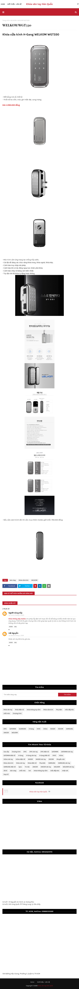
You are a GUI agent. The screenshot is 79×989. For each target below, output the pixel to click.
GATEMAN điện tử (9, 755)
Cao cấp (6, 752)
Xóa (15, 626)
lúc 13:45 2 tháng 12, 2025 (16, 615)
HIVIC (38, 729)
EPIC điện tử (45, 752)
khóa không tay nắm (33, 709)
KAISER (52, 729)
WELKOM (13, 20)
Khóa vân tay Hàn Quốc (39, 4)
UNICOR (6, 732)
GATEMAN (13, 729)
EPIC (5, 729)
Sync (20, 767)
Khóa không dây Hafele (17, 619)
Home (32, 982)
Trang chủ (5, 20)
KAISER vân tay (41, 759)
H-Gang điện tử (44, 755)
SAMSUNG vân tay (64, 763)
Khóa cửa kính (23, 580)
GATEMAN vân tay (67, 752)
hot (30, 770)
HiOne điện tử (20, 759)
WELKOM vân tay (68, 767)
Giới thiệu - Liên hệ (43, 982)
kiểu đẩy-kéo (69, 709)
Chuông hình (17, 713)
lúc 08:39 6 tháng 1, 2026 (16, 635)
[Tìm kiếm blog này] (30, 694)
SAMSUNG (69, 729)
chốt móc (7, 713)
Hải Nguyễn (13, 633)
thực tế (6, 774)
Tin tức (27, 767)
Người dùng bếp (15, 613)
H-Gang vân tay (31, 755)
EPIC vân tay (34, 752)
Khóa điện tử (19, 709)
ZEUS (5, 770)
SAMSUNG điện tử (10, 767)
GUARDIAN (22, 729)
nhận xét (65, 770)
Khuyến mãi (61, 759)
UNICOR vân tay (46, 767)
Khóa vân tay (8, 709)
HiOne (45, 729)
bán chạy (13, 580)
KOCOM (60, 729)
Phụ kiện (59, 709)
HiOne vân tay (8, 759)
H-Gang (31, 729)
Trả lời (11, 626)
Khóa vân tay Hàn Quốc (38, 792)
